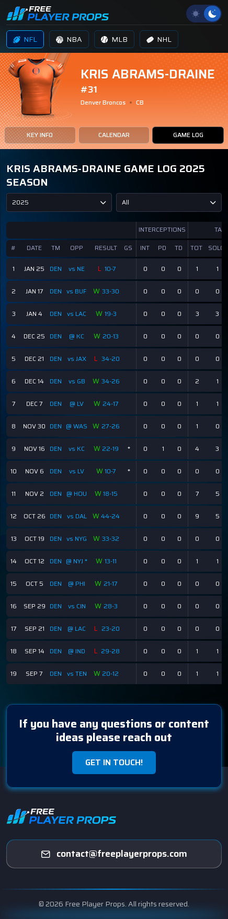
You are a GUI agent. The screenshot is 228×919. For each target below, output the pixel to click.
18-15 (110, 493)
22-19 (110, 448)
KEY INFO (40, 135)
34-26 (110, 381)
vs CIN (77, 606)
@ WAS (76, 426)
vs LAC (76, 314)
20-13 (110, 336)
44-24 (110, 516)
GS (128, 248)
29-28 (110, 651)
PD (162, 248)
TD (179, 248)
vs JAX (76, 359)
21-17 (111, 583)
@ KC (76, 336)
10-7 (110, 269)
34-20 (110, 359)
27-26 (110, 426)
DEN (56, 269)
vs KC (77, 448)
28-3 (111, 606)
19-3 (111, 314)
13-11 (111, 561)
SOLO (216, 248)
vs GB (77, 381)
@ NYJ (75, 561)
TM (55, 248)
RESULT (106, 248)
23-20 (110, 628)
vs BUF (76, 291)
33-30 (110, 291)
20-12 (110, 673)
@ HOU (76, 493)
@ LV (77, 404)
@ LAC (76, 628)
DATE (34, 248)
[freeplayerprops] (114, 854)
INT (145, 248)
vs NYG (76, 538)
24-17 (110, 404)
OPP (76, 248)
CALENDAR (114, 135)
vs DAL (77, 516)
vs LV (76, 471)
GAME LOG (188, 135)
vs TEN (77, 673)
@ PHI (76, 583)
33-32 (110, 538)
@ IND (76, 651)
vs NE (77, 269)
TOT (196, 248)
